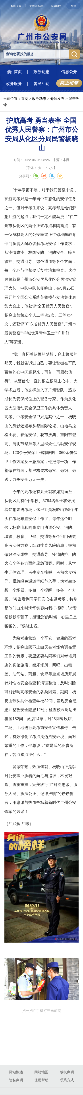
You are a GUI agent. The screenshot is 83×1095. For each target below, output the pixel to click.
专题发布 (57, 99)
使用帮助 (41, 1080)
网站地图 (41, 1072)
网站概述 (16, 1072)
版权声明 (67, 1072)
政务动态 (39, 99)
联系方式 (67, 1080)
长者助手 (56, 6)
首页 (24, 99)
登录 (73, 6)
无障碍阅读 (36, 6)
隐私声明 (16, 1080)
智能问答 (16, 6)
